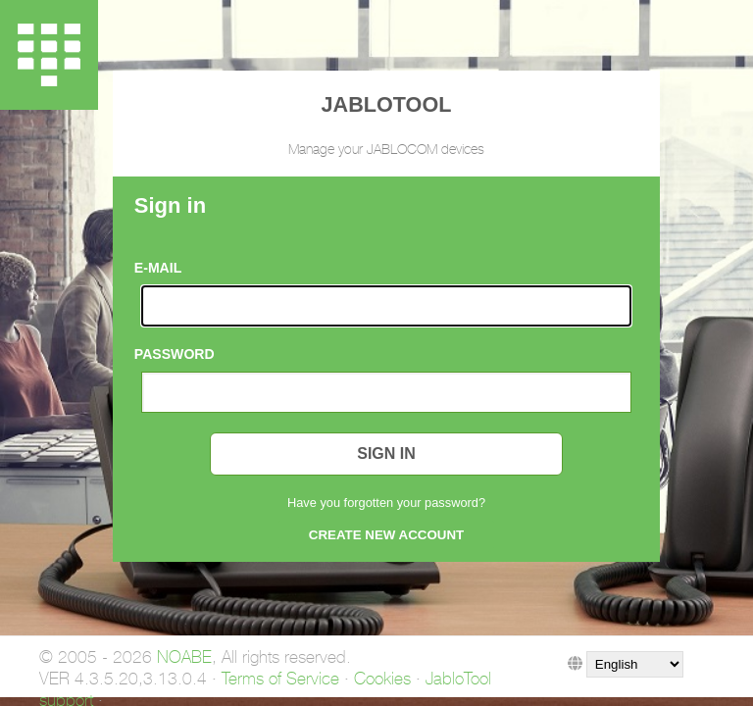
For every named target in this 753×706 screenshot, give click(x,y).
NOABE (184, 657)
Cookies (382, 678)
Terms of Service (280, 678)
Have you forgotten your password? (386, 502)
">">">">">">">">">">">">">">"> (634, 664)
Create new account (386, 535)
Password (174, 354)
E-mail (157, 268)
